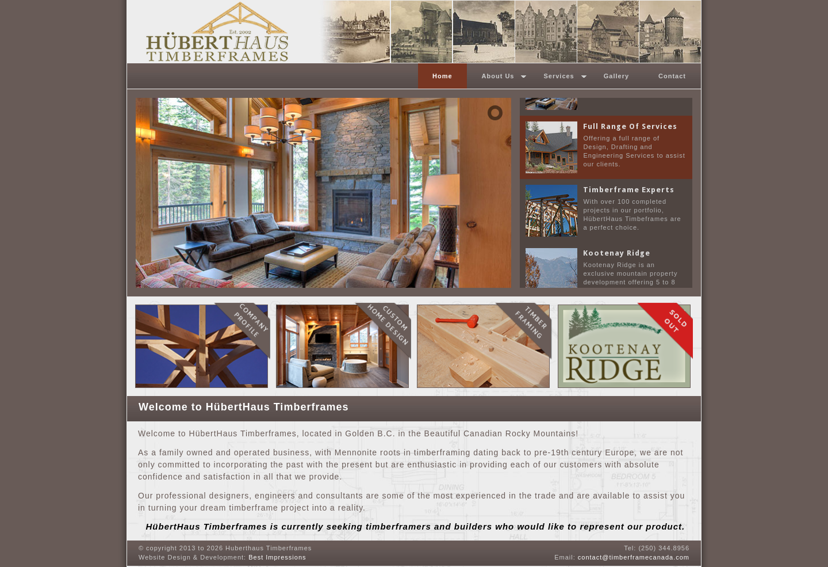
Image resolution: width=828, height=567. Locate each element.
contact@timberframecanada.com (633, 557)
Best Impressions (277, 557)
